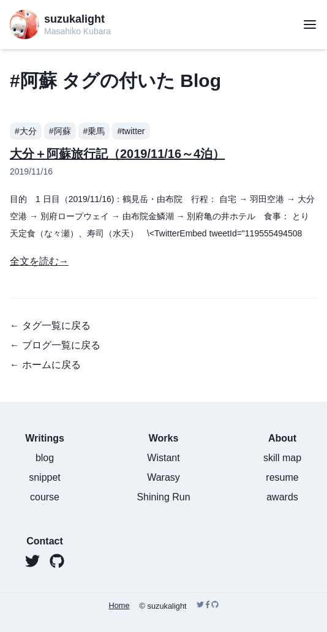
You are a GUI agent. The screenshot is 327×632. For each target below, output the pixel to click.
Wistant (163, 458)
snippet (45, 477)
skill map (282, 458)
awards (282, 497)
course (44, 497)
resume (282, 477)
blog (45, 458)
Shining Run (163, 497)
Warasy (163, 477)
